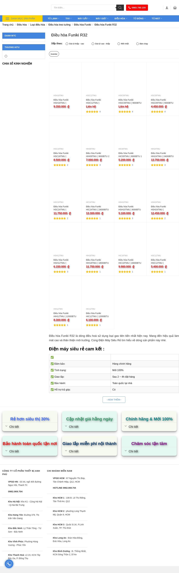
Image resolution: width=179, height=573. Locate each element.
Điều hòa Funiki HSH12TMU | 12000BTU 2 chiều (62, 261)
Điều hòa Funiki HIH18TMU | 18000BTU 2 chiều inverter (97, 261)
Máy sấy (84, 18)
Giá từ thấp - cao (75, 44)
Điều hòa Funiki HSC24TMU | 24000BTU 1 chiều (62, 208)
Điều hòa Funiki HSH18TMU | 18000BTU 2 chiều (62, 101)
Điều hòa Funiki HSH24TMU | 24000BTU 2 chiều (160, 208)
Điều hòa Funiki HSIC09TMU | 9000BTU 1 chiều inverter (130, 101)
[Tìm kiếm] (120, 8)
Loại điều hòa (37, 24)
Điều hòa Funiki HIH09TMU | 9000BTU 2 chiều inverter (97, 155)
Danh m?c (10, 35)
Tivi (68, 18)
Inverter (54, 54)
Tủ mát (157, 18)
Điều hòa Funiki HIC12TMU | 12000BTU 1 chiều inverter (97, 315)
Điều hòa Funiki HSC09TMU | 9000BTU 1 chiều (162, 101)
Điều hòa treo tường (59, 24)
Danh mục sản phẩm (20, 18)
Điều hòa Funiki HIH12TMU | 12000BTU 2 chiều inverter (65, 315)
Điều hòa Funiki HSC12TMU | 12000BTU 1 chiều (160, 261)
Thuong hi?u (12, 47)
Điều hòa (121, 18)
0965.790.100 (137, 7)
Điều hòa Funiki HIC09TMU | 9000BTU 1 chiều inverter (130, 155)
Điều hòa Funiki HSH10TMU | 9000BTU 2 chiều (130, 208)
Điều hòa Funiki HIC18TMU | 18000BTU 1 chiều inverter (130, 261)
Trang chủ (7, 24)
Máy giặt (102, 18)
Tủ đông (139, 18)
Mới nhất (123, 44)
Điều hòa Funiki (82, 24)
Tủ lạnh (54, 18)
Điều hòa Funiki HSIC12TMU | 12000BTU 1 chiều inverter (95, 101)
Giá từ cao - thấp (101, 44)
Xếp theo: (57, 43)
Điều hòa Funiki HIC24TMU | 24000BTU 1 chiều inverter (97, 208)
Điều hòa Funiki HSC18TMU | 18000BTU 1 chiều (62, 155)
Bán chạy (142, 44)
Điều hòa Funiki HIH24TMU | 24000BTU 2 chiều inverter (162, 155)
